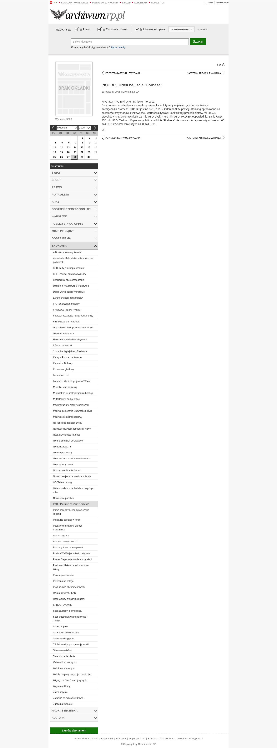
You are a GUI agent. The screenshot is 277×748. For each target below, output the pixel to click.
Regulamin (107, 738)
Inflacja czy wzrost (62, 345)
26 (61, 157)
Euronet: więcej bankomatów (68, 298)
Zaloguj (208, 3)
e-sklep (126, 3)
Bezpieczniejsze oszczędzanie (68, 280)
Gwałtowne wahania (63, 333)
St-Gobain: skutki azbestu (66, 632)
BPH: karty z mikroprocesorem (68, 268)
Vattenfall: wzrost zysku (65, 662)
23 (89, 152)
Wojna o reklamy (61, 686)
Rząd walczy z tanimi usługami (68, 599)
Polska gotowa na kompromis (68, 547)
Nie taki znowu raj (62, 446)
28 (75, 157)
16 (89, 147)
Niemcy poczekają (62, 452)
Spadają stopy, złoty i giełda (67, 611)
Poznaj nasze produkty (105, 3)
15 (82, 147)
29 (82, 157)
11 (54, 147)
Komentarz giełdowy (63, 369)
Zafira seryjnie (60, 692)
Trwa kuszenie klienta (64, 656)
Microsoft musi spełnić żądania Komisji (73, 393)
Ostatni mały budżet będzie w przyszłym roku (73, 490)
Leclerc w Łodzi (61, 375)
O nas (94, 738)
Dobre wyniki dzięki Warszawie (69, 292)
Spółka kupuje (60, 626)
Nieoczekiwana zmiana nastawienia (71, 458)
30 (89, 157)
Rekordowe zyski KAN (64, 593)
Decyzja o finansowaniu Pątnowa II (71, 286)
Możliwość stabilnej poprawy (67, 417)
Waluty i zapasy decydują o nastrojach (72, 674)
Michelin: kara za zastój (65, 387)
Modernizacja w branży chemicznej (71, 405)
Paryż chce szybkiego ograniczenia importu (71, 512)
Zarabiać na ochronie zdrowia (68, 698)
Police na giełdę (61, 535)
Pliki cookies (167, 738)
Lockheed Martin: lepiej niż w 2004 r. (71, 381)
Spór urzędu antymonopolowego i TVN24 (70, 618)
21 (75, 152)
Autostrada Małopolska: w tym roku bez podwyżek (73, 260)
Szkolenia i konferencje (74, 3)
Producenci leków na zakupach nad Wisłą (71, 567)
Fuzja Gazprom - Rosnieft (66, 321)
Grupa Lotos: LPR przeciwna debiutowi (73, 327)
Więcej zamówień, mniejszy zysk (70, 680)
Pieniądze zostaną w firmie (67, 520)
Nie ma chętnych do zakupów (68, 440)
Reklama (121, 738)
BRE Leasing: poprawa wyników (69, 274)
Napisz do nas (137, 738)
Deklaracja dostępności (190, 738)
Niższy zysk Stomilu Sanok (67, 470)
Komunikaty (140, 3)
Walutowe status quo (63, 668)
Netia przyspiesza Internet (66, 434)
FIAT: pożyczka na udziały (66, 303)
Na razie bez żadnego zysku (67, 423)
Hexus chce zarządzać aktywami (70, 339)
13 (68, 147)
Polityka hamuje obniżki (65, 541)
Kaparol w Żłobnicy (63, 363)
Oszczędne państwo (63, 498)
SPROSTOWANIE (62, 605)
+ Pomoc (203, 29)
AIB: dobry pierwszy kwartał (67, 252)
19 (61, 152)
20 (68, 152)
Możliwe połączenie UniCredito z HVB (72, 411)
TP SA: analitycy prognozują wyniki (71, 644)
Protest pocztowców (63, 575)
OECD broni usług (62, 482)
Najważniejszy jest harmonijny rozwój (72, 428)
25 (54, 157)
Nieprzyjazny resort (63, 464)
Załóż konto (222, 3)
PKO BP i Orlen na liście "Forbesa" (71, 504)
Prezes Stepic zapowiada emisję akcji (72, 559)
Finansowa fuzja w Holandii (67, 309)
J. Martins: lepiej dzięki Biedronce (70, 351)
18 (54, 152)
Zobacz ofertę (118, 47)
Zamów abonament (74, 730)
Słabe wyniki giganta (63, 638)
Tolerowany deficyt (62, 650)
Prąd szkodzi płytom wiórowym (69, 587)
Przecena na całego (63, 581)
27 (68, 157)
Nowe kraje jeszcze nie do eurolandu (72, 476)
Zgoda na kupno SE (63, 704)
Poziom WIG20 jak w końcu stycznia (71, 553)
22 (82, 152)
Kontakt (152, 738)
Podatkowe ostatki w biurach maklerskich (67, 527)
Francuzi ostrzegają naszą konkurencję (73, 315)
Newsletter (157, 3)
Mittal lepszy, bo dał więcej (66, 399)
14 (75, 147)
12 (61, 147)
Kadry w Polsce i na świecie (67, 357)
